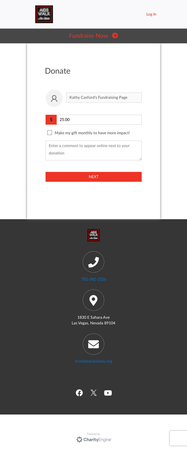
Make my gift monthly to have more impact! (92, 133)
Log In (151, 14)
